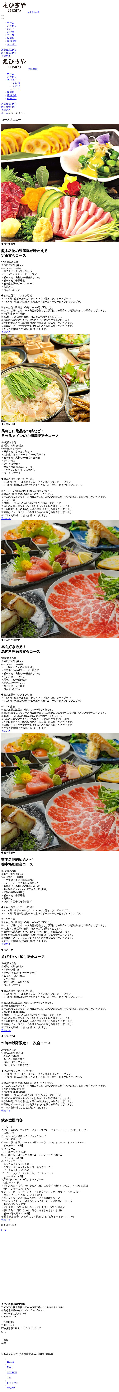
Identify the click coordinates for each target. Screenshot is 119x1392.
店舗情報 (11, 41)
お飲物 (10, 32)
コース (10, 35)
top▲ (3, 1230)
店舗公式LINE (8, 50)
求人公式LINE (8, 53)
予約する (6, 56)
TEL (9, 1377)
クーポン (11, 44)
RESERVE (12, 1383)
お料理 (10, 29)
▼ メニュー (13, 80)
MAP (9, 1367)
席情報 (10, 38)
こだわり (11, 26)
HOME (10, 1362)
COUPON (12, 1372)
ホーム (10, 22)
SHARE (11, 1388)
